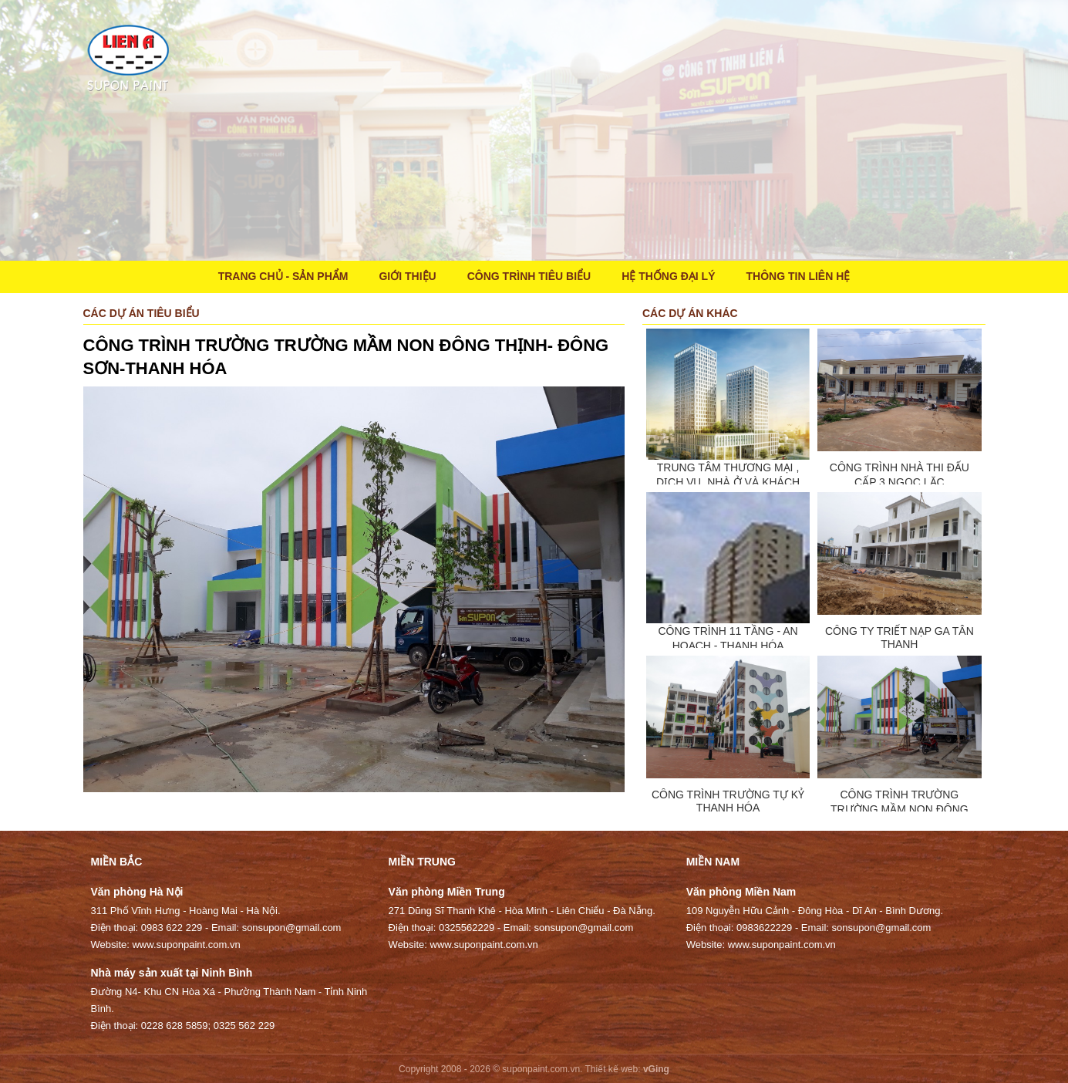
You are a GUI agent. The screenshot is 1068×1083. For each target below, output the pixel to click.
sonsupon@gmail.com (292, 927)
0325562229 (466, 927)
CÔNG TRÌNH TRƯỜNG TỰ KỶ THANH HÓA (728, 801)
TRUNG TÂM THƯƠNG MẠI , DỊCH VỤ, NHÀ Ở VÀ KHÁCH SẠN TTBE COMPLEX (728, 482)
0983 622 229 (172, 927)
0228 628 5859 (174, 1025)
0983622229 (764, 927)
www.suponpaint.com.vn (186, 944)
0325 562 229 (244, 1025)
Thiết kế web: (613, 1069)
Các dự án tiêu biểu (141, 313)
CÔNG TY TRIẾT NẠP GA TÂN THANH (899, 637)
